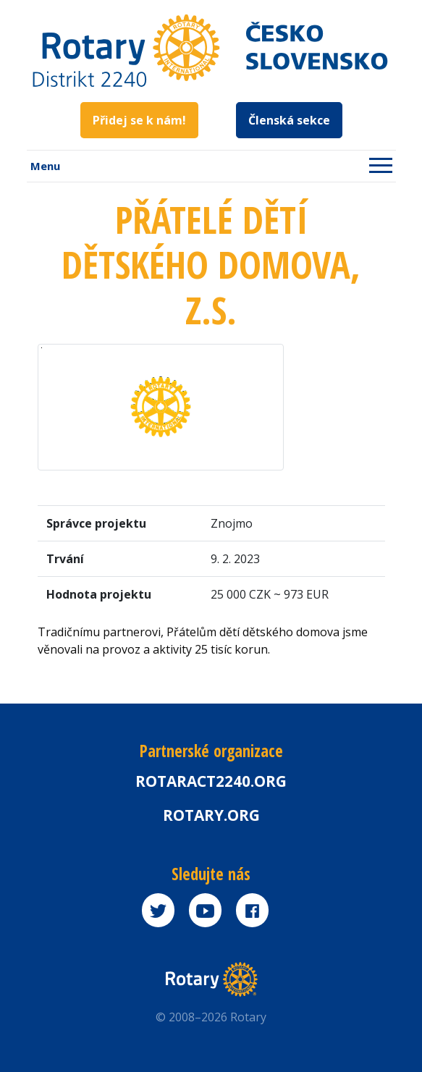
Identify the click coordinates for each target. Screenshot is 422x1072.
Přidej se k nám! (139, 120)
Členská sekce (289, 120)
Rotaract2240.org (211, 781)
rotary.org (211, 815)
